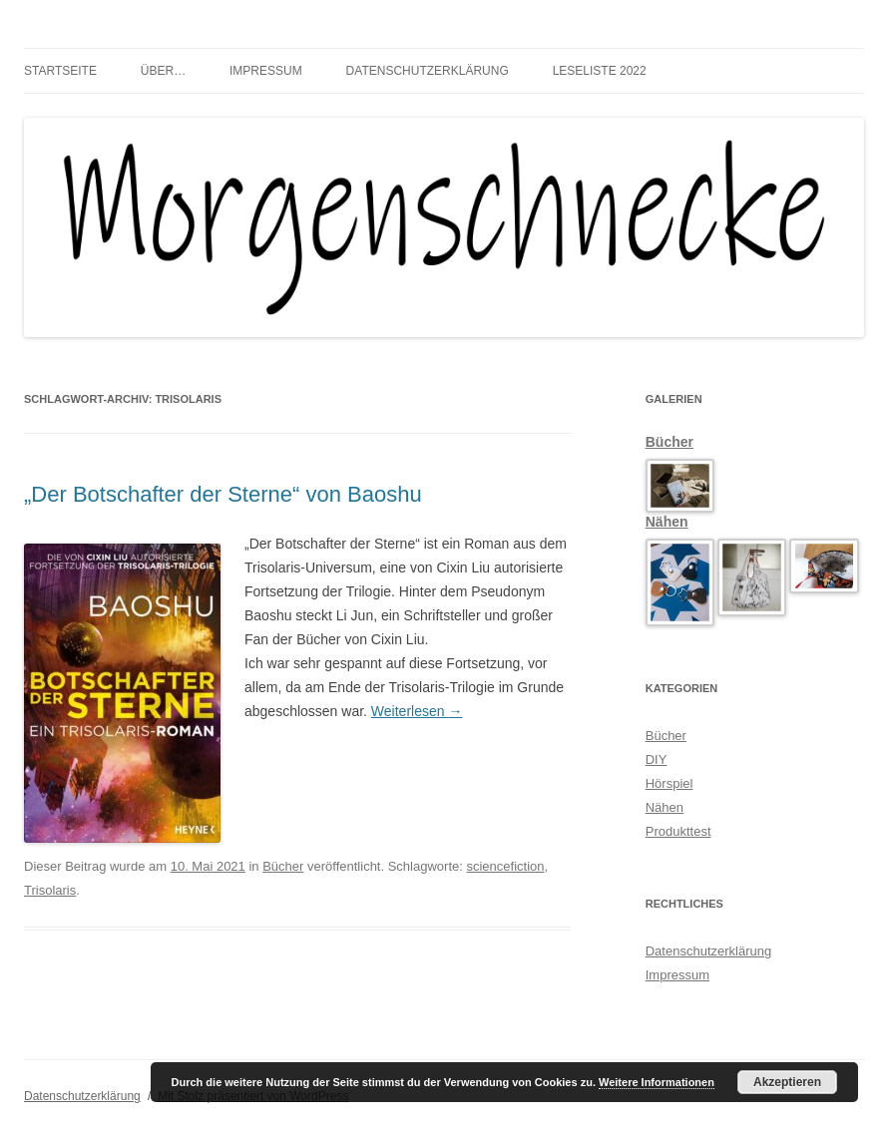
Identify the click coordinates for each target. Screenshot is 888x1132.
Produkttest (678, 831)
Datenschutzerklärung (427, 71)
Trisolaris (50, 890)
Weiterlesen (417, 711)
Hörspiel (669, 783)
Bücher (282, 866)
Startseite (60, 71)
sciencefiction (505, 866)
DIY (656, 759)
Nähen (667, 522)
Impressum (265, 71)
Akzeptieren (787, 1082)
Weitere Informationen (656, 1082)
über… (163, 71)
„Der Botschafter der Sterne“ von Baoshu (223, 494)
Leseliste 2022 (600, 71)
